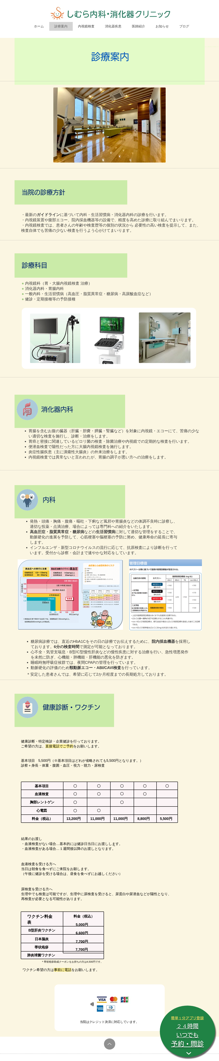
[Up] (109, 1044)
